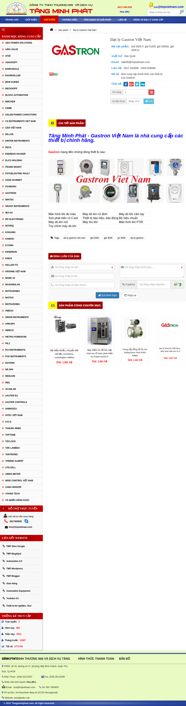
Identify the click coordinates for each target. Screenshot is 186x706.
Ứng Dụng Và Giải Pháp (97, 20)
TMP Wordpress (13, 568)
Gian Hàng (10, 583)
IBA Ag (9, 212)
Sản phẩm (49, 20)
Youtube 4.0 (11, 598)
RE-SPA (9, 369)
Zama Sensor (13, 487)
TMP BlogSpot (12, 553)
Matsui (9, 297)
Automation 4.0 (12, 561)
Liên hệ (122, 20)
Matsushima (12, 304)
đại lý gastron (136, 238)
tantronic (11, 454)
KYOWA (9, 245)
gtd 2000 (94, 238)
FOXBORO (10, 186)
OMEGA (9, 310)
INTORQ (9, 226)
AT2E (8, 56)
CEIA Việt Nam (13, 127)
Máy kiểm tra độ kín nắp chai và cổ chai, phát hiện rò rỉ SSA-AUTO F (99, 346)
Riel (7, 382)
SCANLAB (10, 389)
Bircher (10, 101)
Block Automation (16, 95)
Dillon (9, 134)
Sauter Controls (16, 402)
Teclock (10, 441)
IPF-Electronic (14, 219)
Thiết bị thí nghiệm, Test (17, 605)
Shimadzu (11, 408)
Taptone (10, 435)
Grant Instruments (17, 206)
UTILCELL (10, 467)
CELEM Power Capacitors (21, 114)
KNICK (8, 258)
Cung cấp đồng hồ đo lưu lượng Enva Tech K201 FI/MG (135, 344)
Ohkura (10, 324)
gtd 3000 (108, 238)
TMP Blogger (11, 576)
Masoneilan (12, 284)
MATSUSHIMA (12, 291)
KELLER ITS (11, 265)
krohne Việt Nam (15, 271)
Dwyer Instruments (17, 141)
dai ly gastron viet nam (74, 238)
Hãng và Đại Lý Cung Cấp (148, 20)
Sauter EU (11, 395)
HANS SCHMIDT (13, 180)
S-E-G (8, 422)
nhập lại (130, 295)
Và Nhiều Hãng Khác (17, 500)
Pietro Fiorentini (15, 337)
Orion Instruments (17, 317)
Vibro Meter (12, 474)
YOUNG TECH (12, 493)
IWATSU (9, 199)
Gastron (10, 193)
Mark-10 (10, 278)
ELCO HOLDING (13, 160)
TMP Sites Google (14, 546)
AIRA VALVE (11, 49)
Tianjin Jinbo (13, 428)
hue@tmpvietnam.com (18, 527)
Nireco (9, 330)
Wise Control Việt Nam (19, 480)
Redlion (10, 376)
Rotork (10, 363)
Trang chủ (11, 20)
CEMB (8, 108)
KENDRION (11, 252)
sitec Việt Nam (14, 415)
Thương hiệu (69, 20)
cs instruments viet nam (20, 121)
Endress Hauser (15, 154)
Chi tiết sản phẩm (71, 123)
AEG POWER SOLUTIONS (18, 43)
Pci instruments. (15, 350)
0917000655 (16, 521)
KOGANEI (10, 232)
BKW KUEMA (12, 82)
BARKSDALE (12, 69)
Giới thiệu (31, 20)
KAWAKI (9, 239)
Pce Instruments (15, 356)
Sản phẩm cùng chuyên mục (80, 305)
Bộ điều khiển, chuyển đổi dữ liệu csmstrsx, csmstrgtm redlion (64, 349)
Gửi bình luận (107, 295)
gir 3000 (121, 238)
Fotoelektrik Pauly (17, 173)
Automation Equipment (16, 590)
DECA (8, 147)
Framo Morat (13, 167)
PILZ (7, 343)
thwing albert (14, 461)
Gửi (148, 101)
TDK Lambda (12, 448)
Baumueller (13, 75)
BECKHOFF (11, 88)
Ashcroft (11, 62)
